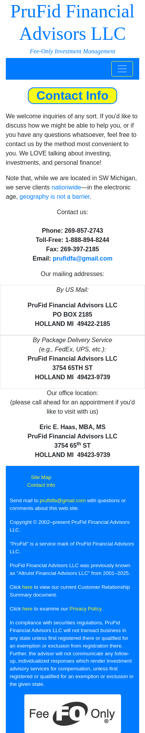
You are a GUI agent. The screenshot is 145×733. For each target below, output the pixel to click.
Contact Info (41, 485)
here (27, 587)
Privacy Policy (85, 609)
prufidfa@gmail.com (83, 258)
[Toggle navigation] (122, 69)
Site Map (41, 477)
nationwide (66, 187)
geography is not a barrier (55, 196)
